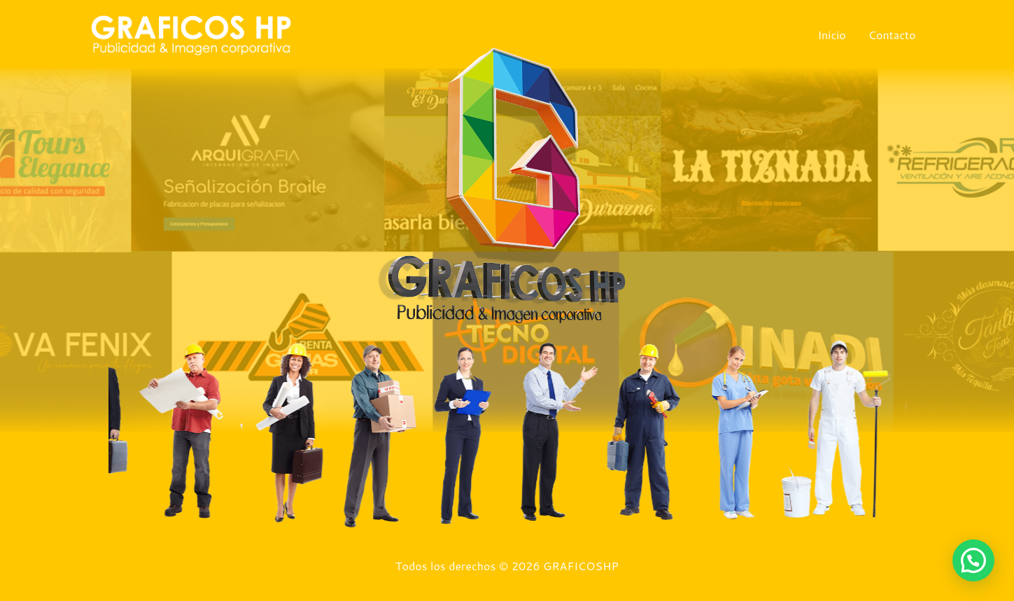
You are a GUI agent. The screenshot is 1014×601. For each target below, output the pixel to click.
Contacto (892, 35)
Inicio (831, 35)
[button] (973, 560)
